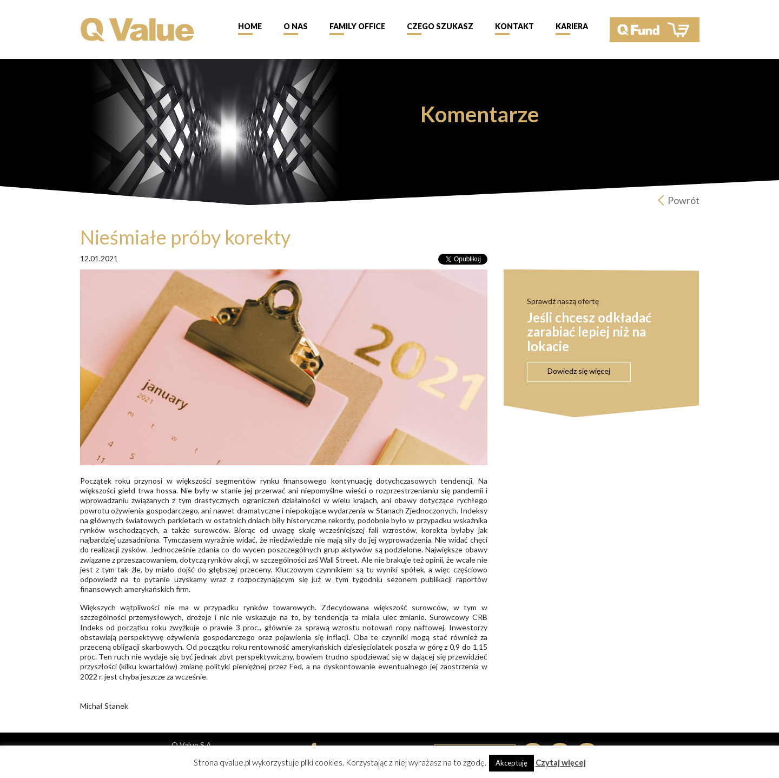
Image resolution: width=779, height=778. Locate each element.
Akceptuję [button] (511, 763)
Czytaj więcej (561, 762)
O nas (295, 26)
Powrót (683, 200)
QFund (654, 29)
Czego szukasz (440, 26)
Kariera (572, 26)
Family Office (357, 26)
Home (250, 26)
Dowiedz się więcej (578, 370)
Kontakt (514, 26)
